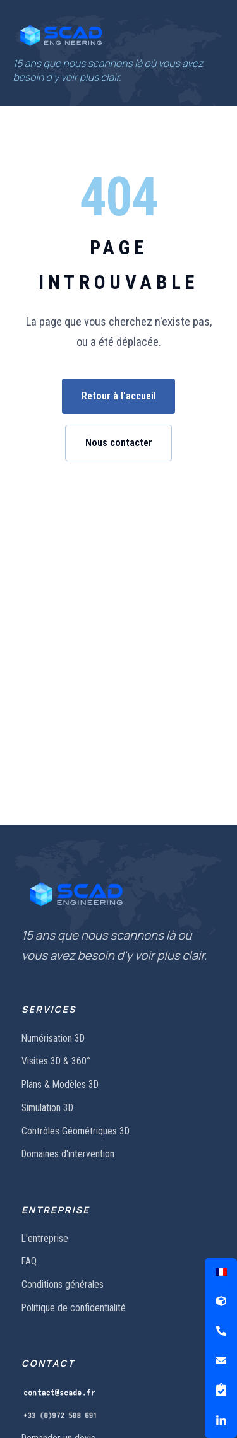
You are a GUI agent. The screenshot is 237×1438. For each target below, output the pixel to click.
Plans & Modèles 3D (60, 1084)
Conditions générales (62, 1284)
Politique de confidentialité (73, 1308)
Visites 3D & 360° (55, 1061)
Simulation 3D (47, 1108)
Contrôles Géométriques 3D (75, 1131)
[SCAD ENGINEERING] (61, 35)
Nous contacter (118, 443)
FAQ (29, 1261)
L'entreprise (44, 1238)
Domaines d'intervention (67, 1154)
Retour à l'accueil (119, 396)
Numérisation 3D (53, 1038)
